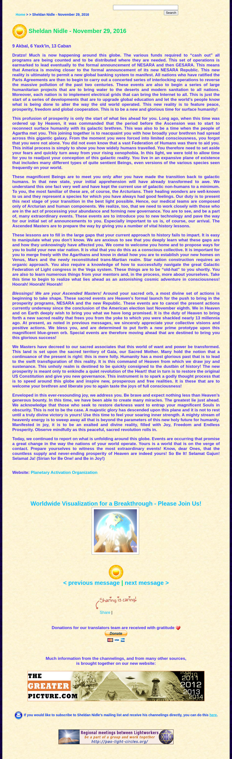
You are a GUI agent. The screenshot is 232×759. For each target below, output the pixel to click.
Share (105, 612)
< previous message (91, 582)
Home (20, 14)
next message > (147, 582)
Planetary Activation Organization (64, 472)
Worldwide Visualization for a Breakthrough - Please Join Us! (115, 503)
